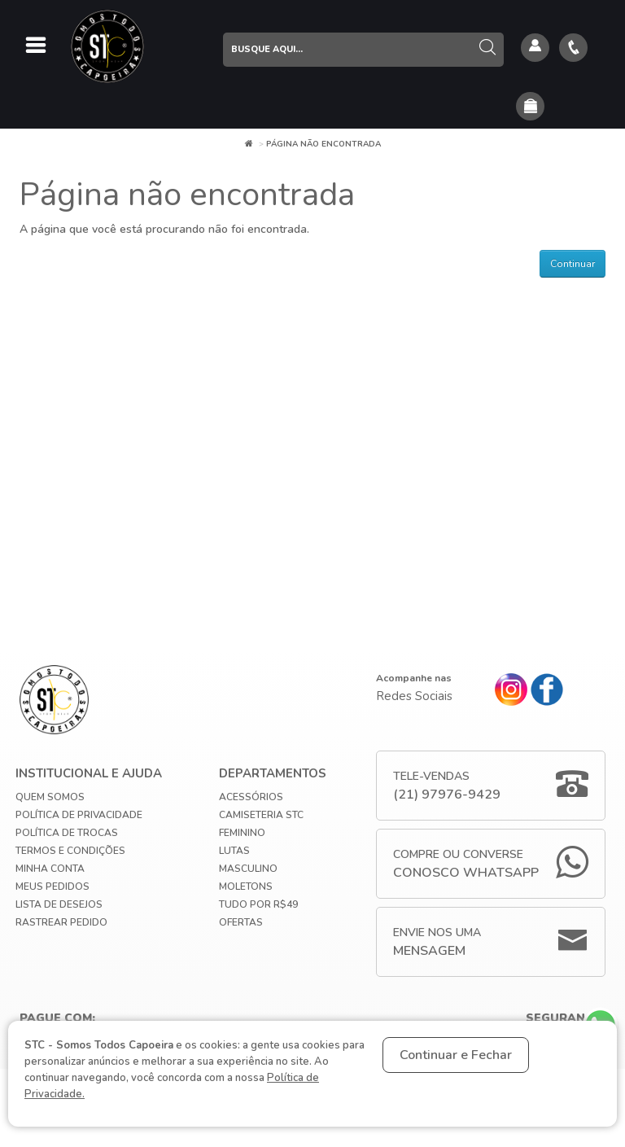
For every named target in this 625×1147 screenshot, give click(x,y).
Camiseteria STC (261, 814)
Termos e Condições (70, 850)
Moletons (246, 886)
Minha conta (50, 868)
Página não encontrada (323, 144)
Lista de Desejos (59, 904)
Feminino (242, 832)
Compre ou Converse (466, 864)
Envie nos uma (437, 942)
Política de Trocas (66, 832)
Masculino (248, 868)
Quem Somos (50, 796)
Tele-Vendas (446, 785)
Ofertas (241, 922)
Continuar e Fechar (456, 1055)
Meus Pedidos (52, 886)
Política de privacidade (78, 814)
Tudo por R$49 (258, 904)
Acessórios (251, 796)
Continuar (572, 263)
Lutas (234, 850)
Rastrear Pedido (61, 922)
